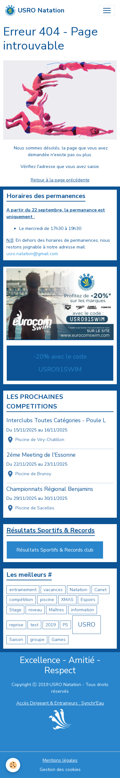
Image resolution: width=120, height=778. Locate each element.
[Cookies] (13, 765)
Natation (78, 590)
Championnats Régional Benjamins (49, 489)
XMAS (67, 600)
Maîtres (56, 610)
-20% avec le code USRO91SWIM (60, 363)
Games (59, 640)
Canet (100, 590)
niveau (35, 610)
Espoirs (88, 600)
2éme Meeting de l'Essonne (41, 455)
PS (65, 625)
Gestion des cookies (60, 770)
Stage (15, 610)
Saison (16, 640)
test (34, 625)
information (82, 610)
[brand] (34, 10)
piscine (47, 600)
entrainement (22, 590)
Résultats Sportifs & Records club (54, 549)
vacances (53, 590)
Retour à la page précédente (60, 180)
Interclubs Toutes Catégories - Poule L (56, 420)
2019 (50, 625)
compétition (21, 600)
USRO (86, 624)
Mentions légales (60, 760)
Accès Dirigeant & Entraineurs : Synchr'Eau (60, 703)
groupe (37, 640)
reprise (16, 625)
